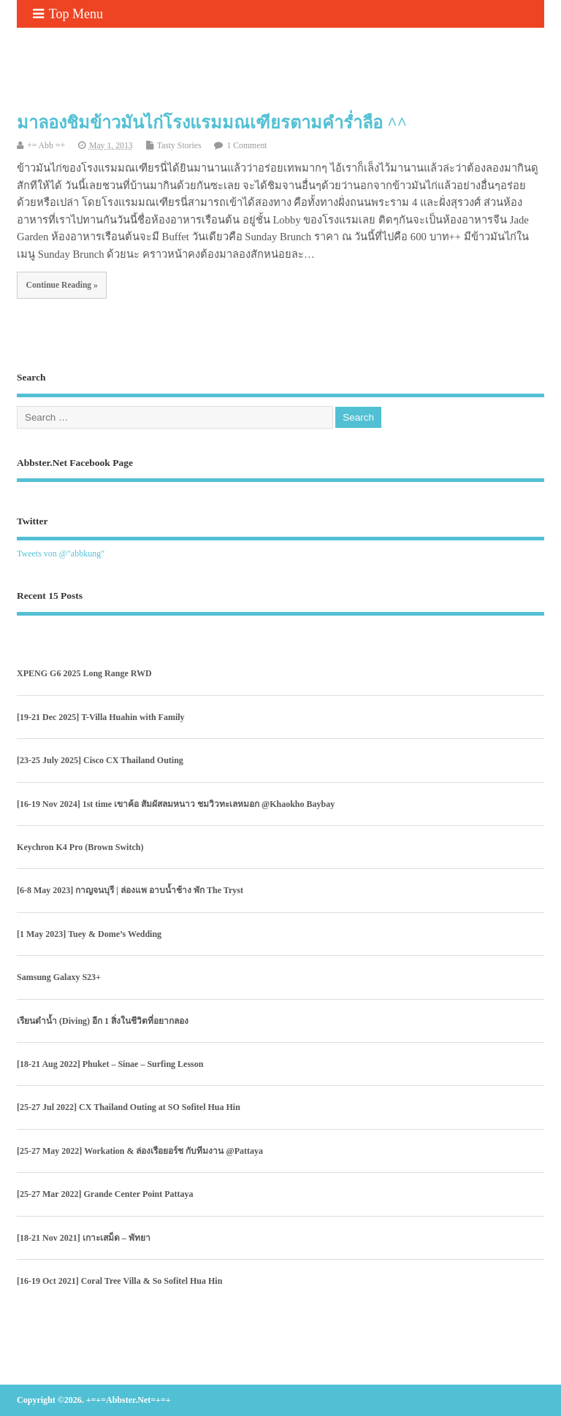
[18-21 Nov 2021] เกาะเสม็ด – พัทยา (83, 1238)
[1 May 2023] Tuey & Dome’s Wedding (89, 934)
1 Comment (246, 145)
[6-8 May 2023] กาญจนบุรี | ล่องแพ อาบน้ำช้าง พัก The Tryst (130, 890)
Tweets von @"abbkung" (60, 553)
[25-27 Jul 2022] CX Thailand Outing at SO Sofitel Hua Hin (128, 1107)
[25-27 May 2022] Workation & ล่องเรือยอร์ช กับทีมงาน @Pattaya (140, 1151)
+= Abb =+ (46, 145)
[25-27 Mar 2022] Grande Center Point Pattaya (105, 1194)
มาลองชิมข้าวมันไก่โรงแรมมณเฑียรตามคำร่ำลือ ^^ (212, 122)
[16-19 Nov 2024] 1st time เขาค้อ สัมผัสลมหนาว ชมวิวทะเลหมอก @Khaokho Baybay (176, 804)
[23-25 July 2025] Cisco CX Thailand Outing (100, 760)
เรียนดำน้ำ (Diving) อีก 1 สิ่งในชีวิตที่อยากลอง (102, 1021)
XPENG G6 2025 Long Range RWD (84, 673)
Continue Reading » (62, 284)
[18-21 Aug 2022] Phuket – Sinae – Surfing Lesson (110, 1064)
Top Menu (68, 14)
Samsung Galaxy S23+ (59, 977)
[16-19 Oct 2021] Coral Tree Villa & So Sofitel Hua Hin (119, 1281)
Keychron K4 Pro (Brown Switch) (80, 847)
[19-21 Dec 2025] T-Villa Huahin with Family (101, 717)
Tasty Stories (179, 145)
